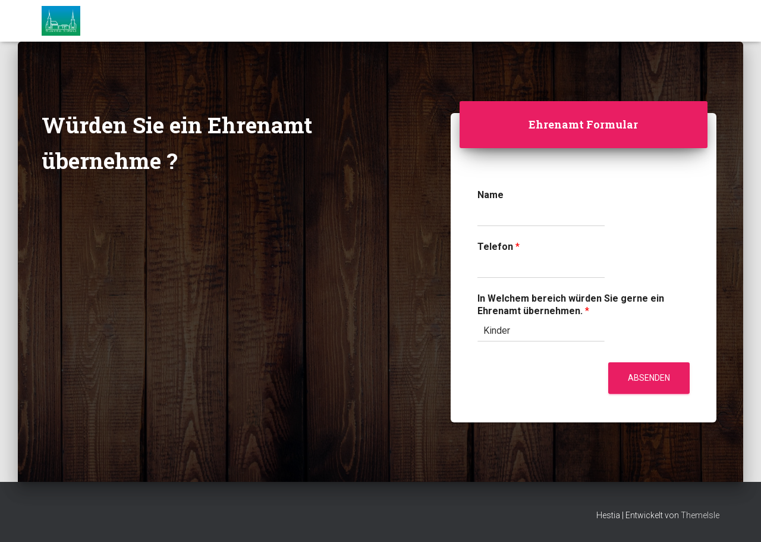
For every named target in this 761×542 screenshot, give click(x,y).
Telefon (498, 246)
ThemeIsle (700, 515)
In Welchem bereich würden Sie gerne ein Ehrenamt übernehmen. (570, 305)
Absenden (649, 378)
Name (490, 194)
